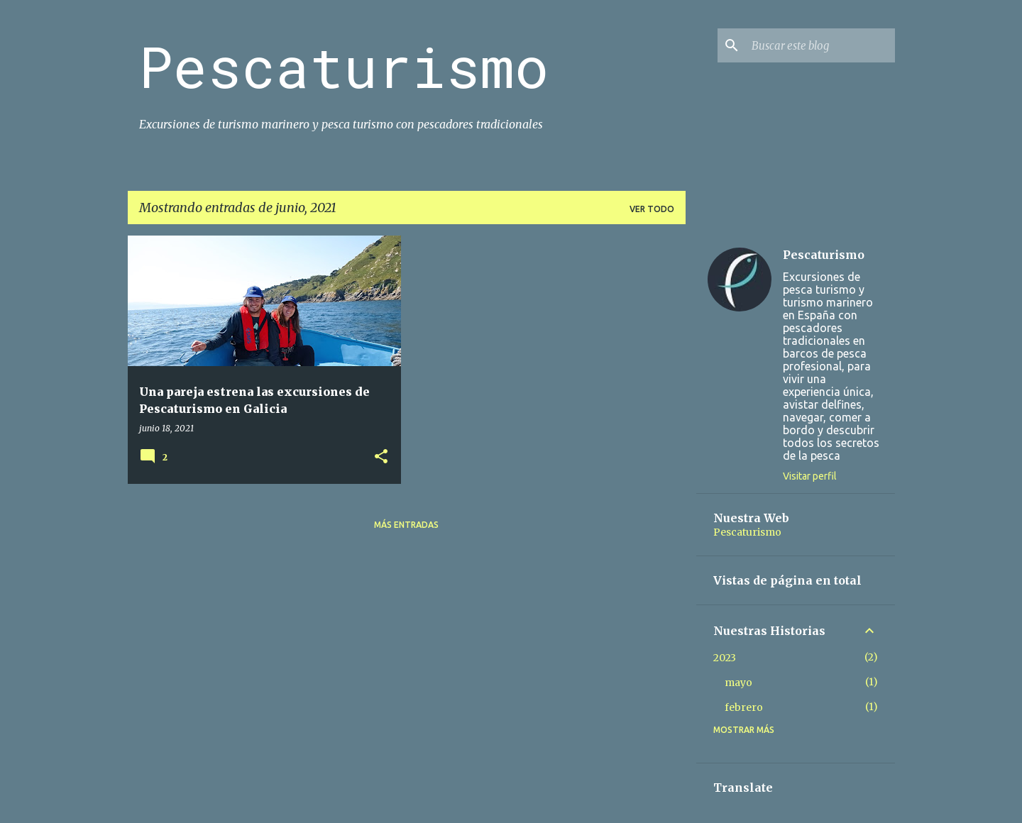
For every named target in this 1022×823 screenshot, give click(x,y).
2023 (724, 657)
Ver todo (652, 209)
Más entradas (406, 524)
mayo (738, 682)
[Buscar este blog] (820, 45)
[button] (381, 457)
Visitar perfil (810, 476)
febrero (744, 707)
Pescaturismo (344, 66)
